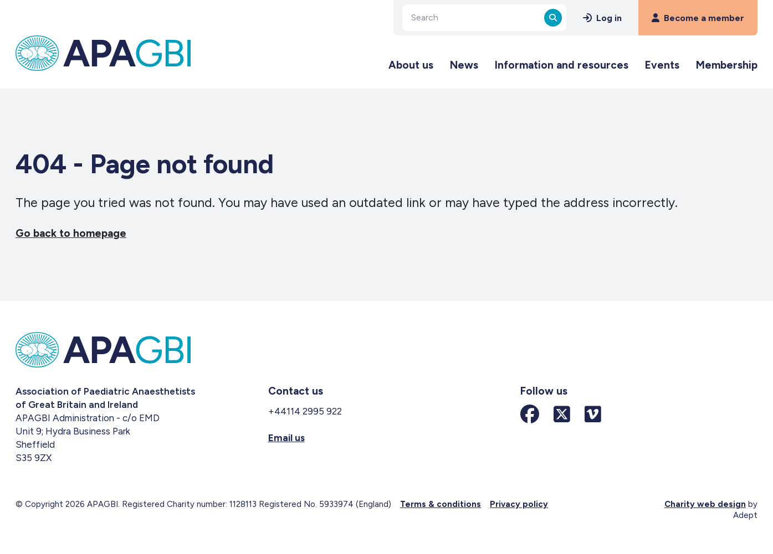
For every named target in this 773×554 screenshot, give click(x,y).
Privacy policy (519, 504)
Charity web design (705, 504)
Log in (602, 18)
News (464, 65)
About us (410, 65)
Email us (286, 437)
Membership (726, 65)
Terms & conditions (440, 504)
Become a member (698, 18)
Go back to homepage (71, 233)
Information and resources (561, 65)
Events (662, 65)
